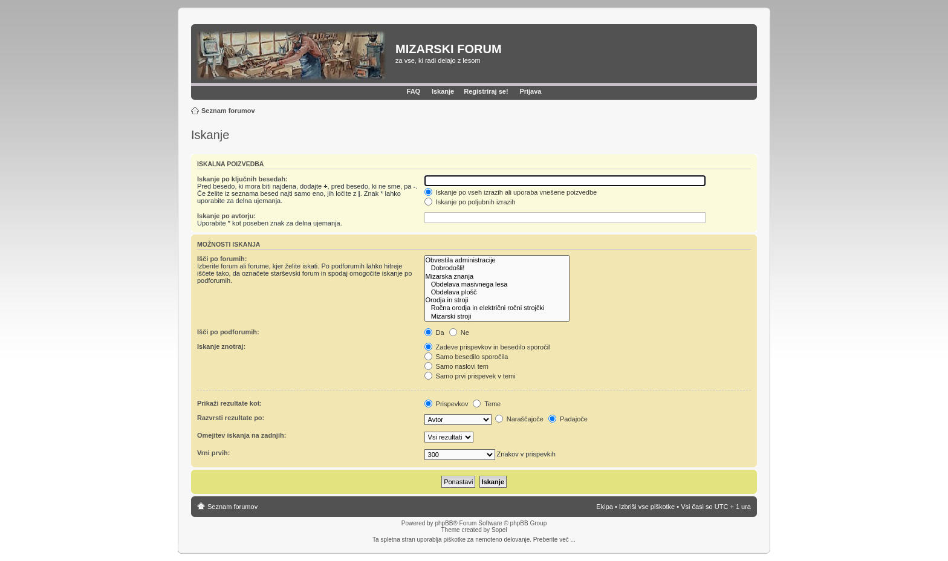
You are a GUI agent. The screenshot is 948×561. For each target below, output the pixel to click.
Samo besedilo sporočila (466, 356)
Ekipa (604, 506)
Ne (459, 332)
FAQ (414, 91)
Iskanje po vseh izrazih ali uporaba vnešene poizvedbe (510, 192)
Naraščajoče (519, 419)
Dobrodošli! (497, 268)
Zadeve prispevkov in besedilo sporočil (487, 347)
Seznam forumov (228, 110)
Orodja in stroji (497, 300)
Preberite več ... (554, 539)
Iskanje (443, 91)
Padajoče (568, 419)
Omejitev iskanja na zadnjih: (241, 435)
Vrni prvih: (213, 452)
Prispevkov (446, 403)
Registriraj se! (486, 91)
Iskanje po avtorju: (226, 215)
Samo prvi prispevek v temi (470, 376)
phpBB (444, 523)
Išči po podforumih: (228, 332)
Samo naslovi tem (456, 366)
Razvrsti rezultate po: (230, 417)
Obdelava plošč (497, 292)
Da (434, 332)
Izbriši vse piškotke (648, 506)
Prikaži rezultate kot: (229, 403)
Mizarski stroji (497, 316)
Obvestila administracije (497, 260)
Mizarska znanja (497, 276)
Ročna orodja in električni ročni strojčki (497, 308)
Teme (487, 403)
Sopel (499, 530)
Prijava (530, 91)
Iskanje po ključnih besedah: (242, 179)
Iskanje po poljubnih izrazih (470, 202)
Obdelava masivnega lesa (497, 284)
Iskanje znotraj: (221, 346)
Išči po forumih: (222, 258)
